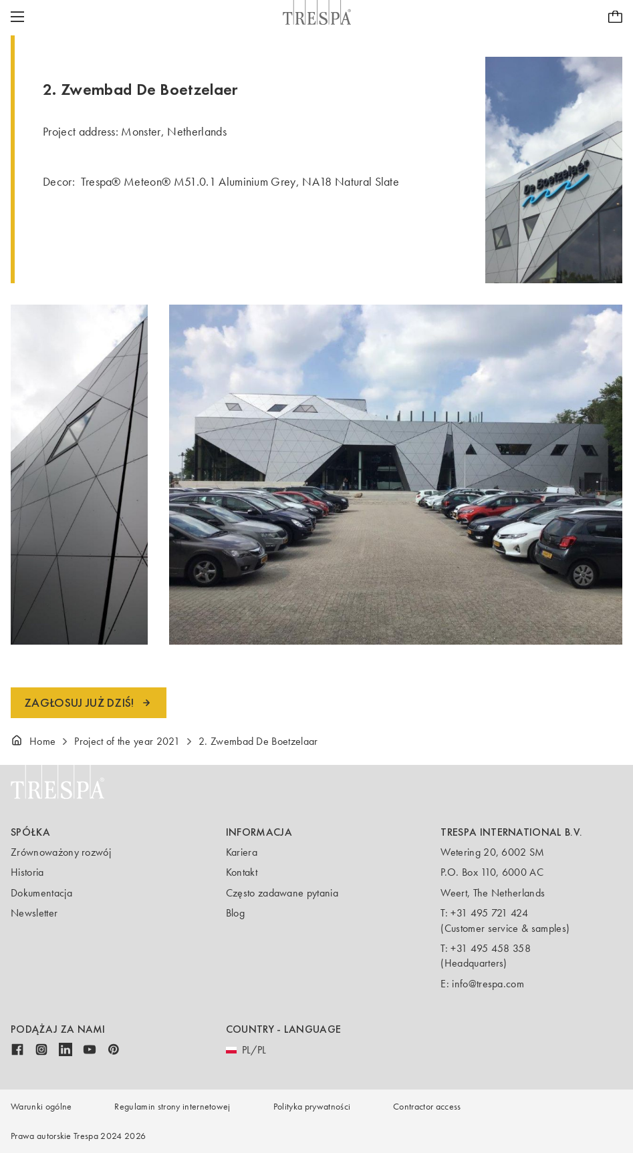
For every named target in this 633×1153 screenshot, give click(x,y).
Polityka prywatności (311, 1106)
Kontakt (241, 872)
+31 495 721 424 (489, 913)
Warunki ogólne (41, 1106)
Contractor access (427, 1106)
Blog (235, 913)
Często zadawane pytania (282, 892)
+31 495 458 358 (491, 948)
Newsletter (34, 913)
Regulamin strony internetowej (172, 1106)
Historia (27, 872)
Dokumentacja (41, 892)
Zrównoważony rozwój (61, 852)
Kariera (241, 852)
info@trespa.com (488, 983)
